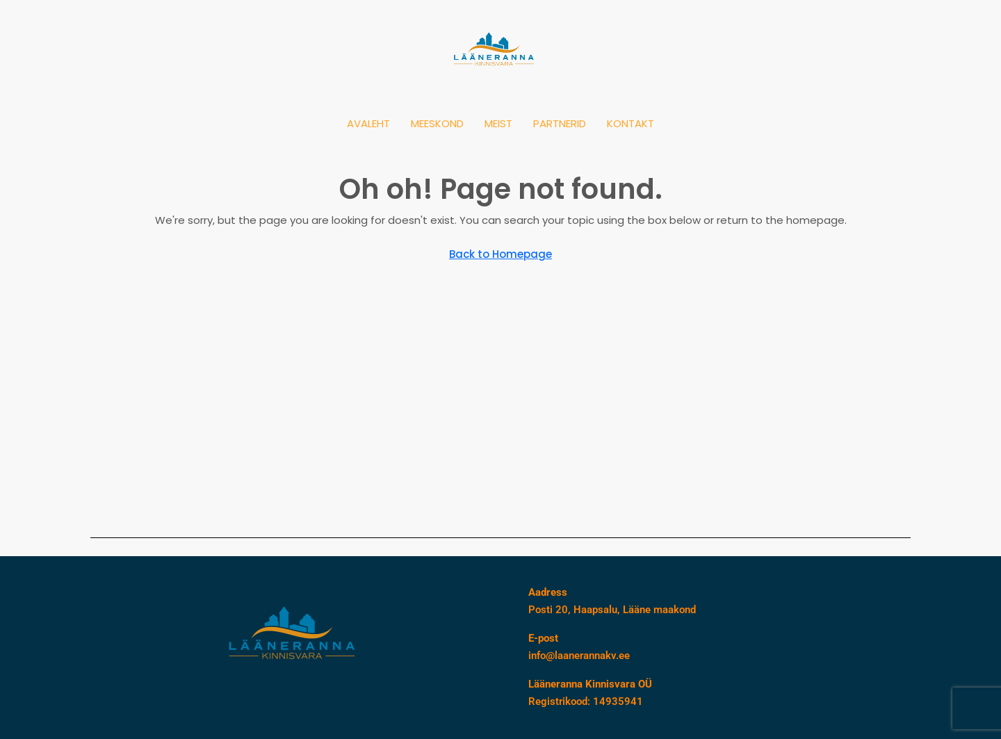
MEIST (498, 123)
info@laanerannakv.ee (579, 655)
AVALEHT (368, 123)
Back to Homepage (500, 254)
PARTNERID (559, 123)
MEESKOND (437, 123)
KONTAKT (630, 123)
